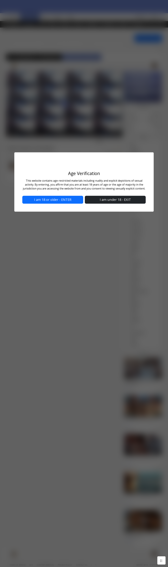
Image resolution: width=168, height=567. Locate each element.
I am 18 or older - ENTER (52, 200)
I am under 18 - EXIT (115, 200)
